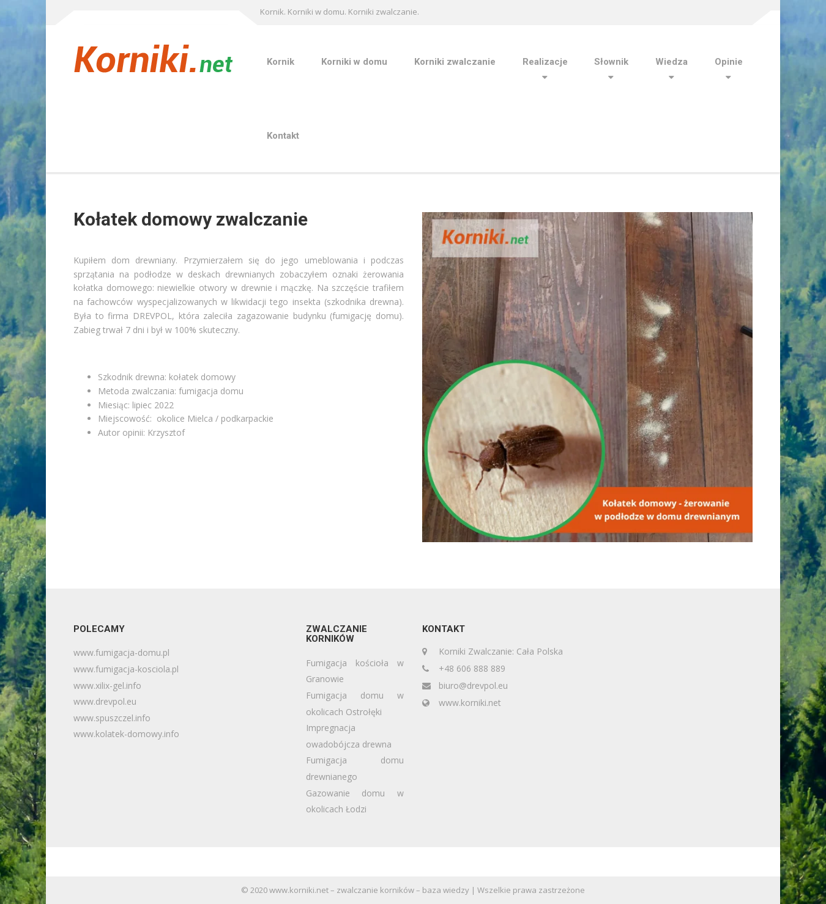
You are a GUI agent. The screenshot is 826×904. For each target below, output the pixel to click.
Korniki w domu (354, 61)
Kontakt (283, 135)
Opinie (729, 61)
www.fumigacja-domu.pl (121, 652)
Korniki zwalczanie (455, 61)
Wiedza (671, 61)
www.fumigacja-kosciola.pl (126, 669)
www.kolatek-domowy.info (126, 734)
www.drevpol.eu (104, 701)
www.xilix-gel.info (107, 685)
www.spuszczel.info (112, 718)
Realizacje (545, 61)
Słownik (611, 61)
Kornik (280, 61)
